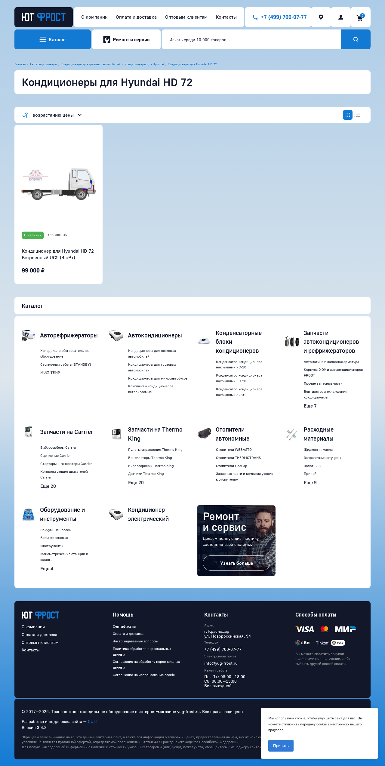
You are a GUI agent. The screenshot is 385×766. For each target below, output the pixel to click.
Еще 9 (310, 482)
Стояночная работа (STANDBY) (65, 364)
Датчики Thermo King (146, 473)
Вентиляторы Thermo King (150, 457)
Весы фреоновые (54, 537)
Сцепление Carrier (55, 455)
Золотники (313, 465)
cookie (300, 718)
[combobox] (251, 39)
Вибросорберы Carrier (58, 447)
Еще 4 (46, 568)
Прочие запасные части (323, 383)
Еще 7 (310, 405)
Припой (310, 473)
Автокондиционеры (43, 64)
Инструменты (51, 545)
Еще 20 (48, 486)
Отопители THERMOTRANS (238, 457)
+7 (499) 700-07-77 (223, 649)
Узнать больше (236, 563)
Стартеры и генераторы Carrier (66, 463)
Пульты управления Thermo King (155, 449)
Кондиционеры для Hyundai (144, 64)
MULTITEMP (50, 372)
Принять (281, 745)
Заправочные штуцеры (322, 457)
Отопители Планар (231, 465)
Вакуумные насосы (55, 530)
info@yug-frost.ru (221, 663)
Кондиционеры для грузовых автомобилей (91, 64)
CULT (93, 721)
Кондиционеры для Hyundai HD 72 (192, 64)
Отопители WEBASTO (234, 449)
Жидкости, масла (318, 449)
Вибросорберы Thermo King (151, 465)
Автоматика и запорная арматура (331, 361)
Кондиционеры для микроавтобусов (157, 378)
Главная (20, 64)
